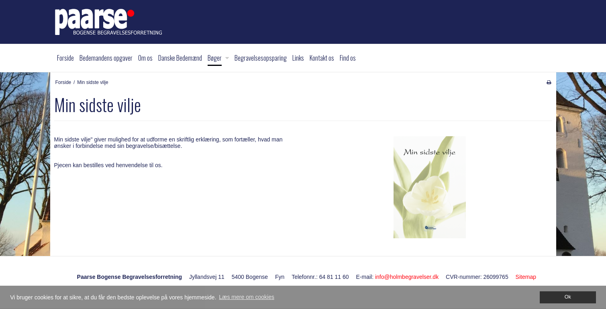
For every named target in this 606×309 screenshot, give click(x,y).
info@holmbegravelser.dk (407, 277)
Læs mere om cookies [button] (246, 297)
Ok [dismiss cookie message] (568, 297)
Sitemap (526, 277)
